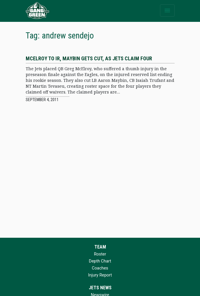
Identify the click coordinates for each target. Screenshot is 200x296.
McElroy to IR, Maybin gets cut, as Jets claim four (89, 58)
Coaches (100, 268)
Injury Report (100, 275)
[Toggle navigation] (167, 10)
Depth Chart (100, 261)
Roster (100, 254)
